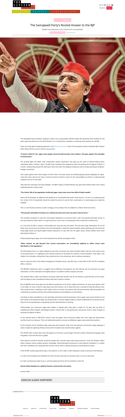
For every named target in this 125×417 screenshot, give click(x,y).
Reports (40, 11)
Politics (66, 20)
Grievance (71, 408)
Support (109, 8)
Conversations (65, 11)
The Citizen (26, 415)
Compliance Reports (82, 408)
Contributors (62, 408)
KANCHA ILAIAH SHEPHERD (36, 380)
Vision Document (60, 146)
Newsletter (102, 8)
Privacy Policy (43, 408)
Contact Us (34, 408)
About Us (25, 408)
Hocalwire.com (108, 415)
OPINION (21, 11)
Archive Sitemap (95, 408)
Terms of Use (52, 408)
